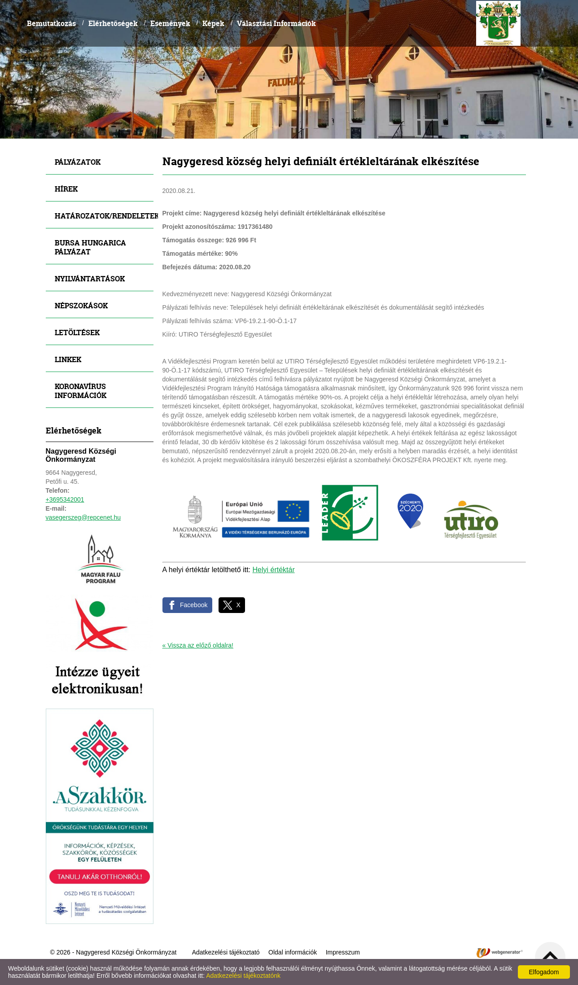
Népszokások (81, 305)
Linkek (68, 359)
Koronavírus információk (80, 390)
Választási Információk (276, 23)
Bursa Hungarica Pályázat (90, 247)
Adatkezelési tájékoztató (226, 952)
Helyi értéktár (274, 569)
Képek (213, 23)
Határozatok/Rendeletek (104, 215)
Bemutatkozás (51, 23)
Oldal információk (292, 952)
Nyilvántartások (90, 278)
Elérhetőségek (113, 23)
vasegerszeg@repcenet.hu (83, 517)
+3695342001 (65, 499)
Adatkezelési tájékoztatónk (243, 975)
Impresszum (343, 952)
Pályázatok (78, 161)
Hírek (66, 188)
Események (170, 23)
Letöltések (77, 332)
